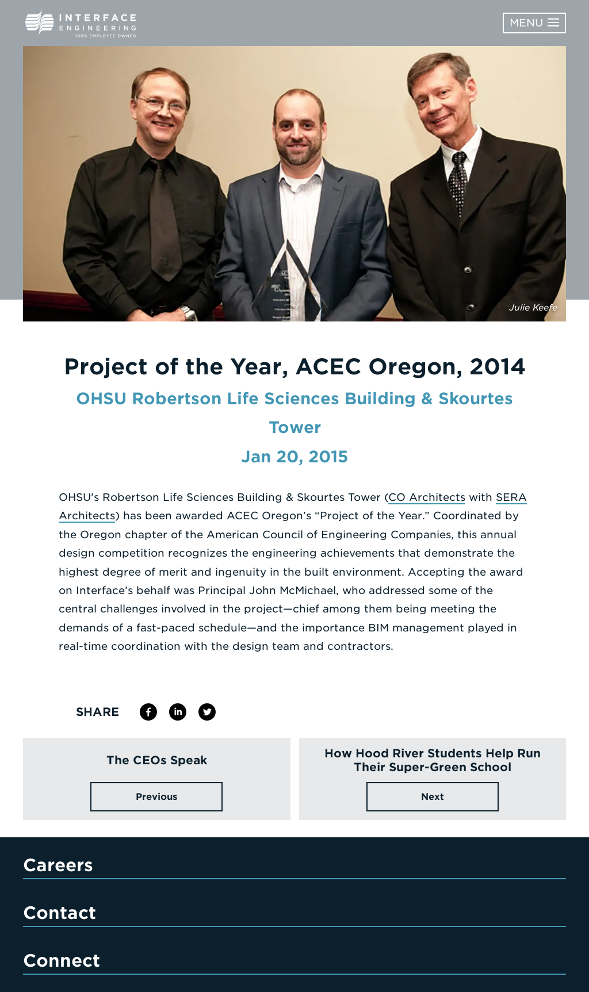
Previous (156, 796)
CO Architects (426, 497)
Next (432, 796)
